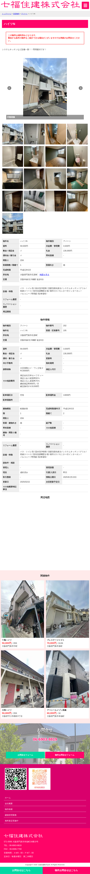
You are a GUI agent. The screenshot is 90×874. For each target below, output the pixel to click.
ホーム (8, 798)
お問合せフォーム (25, 755)
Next (81, 88)
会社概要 (9, 804)
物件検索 (9, 809)
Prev (9, 88)
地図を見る (44, 275)
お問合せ (21, 870)
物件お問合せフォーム (64, 755)
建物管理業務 (10, 815)
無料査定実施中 (11, 821)
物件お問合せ (66, 870)
